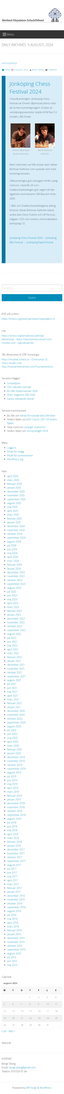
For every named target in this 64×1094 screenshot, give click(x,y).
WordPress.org (15, 459)
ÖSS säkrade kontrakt (19, 387)
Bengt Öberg (38, 70)
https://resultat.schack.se (15, 359)
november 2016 (16, 899)
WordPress (46, 1087)
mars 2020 (13, 745)
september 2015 (16, 949)
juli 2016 (11, 915)
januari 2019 (14, 799)
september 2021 (16, 676)
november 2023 (16, 576)
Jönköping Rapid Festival (39, 242)
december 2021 (16, 664)
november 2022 (16, 622)
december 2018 (16, 803)
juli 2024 (11, 545)
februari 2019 (14, 795)
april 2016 (12, 922)
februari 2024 (14, 564)
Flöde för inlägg (15, 451)
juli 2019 (11, 776)
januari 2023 (14, 614)
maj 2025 (12, 506)
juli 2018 (11, 822)
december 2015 (16, 938)
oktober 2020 (14, 718)
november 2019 (16, 761)
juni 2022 (12, 641)
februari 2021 (14, 703)
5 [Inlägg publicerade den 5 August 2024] (4, 1004)
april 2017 (12, 880)
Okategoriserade (9, 63)
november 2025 (16, 495)
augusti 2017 (14, 865)
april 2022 (12, 649)
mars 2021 (13, 699)
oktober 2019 (14, 765)
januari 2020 (14, 753)
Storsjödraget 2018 (37, 431)
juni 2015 (12, 961)
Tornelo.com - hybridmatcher (18, 342)
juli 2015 (11, 957)
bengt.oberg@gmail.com (22, 1067)
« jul (4, 1031)
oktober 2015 (14, 945)
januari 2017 (14, 891)
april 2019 (12, 788)
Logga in (11, 447)
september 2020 (16, 722)
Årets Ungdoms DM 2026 (21, 394)
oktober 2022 (14, 626)
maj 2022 (12, 645)
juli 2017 (11, 868)
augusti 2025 (14, 503)
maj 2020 (12, 738)
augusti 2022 (14, 634)
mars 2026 (13, 480)
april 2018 (12, 834)
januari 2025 (14, 522)
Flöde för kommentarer (20, 455)
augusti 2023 (14, 587)
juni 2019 (12, 780)
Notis (6, 70)
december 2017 (16, 849)
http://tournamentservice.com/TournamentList (27, 366)
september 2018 (16, 815)
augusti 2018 (14, 818)
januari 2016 (14, 934)
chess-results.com (12, 363)
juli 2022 (11, 637)
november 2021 (16, 668)
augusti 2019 (14, 772)
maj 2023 (12, 599)
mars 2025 (13, 514)
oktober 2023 (14, 580)
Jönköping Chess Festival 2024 (30, 87)
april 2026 (12, 476)
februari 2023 (14, 610)
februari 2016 (14, 930)
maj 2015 (12, 965)
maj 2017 (12, 876)
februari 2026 (14, 483)
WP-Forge (31, 1087)
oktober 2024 (14, 533)
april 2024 (12, 557)
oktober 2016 (14, 903)
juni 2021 (12, 688)
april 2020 (12, 741)
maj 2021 (12, 691)
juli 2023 (11, 591)
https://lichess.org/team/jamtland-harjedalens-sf (28, 318)
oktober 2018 (14, 811)
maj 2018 (12, 830)
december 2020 (16, 711)
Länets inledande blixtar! (20, 398)
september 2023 (16, 584)
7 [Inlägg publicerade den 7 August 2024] (21, 1004)
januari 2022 (14, 661)
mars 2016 (13, 926)
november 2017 (16, 853)
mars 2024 (13, 560)
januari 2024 (14, 568)
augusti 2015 (14, 953)
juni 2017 (12, 872)
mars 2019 (13, 791)
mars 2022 (13, 653)
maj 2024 (12, 553)
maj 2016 (12, 918)
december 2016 (16, 895)
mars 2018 (13, 838)
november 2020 (16, 714)
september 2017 (16, 861)
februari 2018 (14, 841)
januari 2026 (14, 487)
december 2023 (16, 572)
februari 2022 (14, 657)
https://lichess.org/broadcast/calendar (23, 335)
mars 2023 (13, 607)
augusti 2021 (14, 680)
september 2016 (16, 907)
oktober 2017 (14, 857)
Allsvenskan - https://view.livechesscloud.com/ (27, 339)
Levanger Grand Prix (35, 427)
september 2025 (16, 499)
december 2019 (16, 757)
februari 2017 (14, 888)
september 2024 (16, 537)
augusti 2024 (14, 541)
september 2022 (16, 630)
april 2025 (12, 510)
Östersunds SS (39, 359)
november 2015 (16, 942)
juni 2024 (12, 549)
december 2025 (16, 491)
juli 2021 (11, 684)
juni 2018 (12, 826)
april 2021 (12, 695)
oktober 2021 (14, 672)
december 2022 (16, 618)
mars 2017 (13, 884)
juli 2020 (11, 730)
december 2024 (16, 526)
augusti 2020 (14, 726)
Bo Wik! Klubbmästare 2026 (22, 391)
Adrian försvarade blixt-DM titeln (37, 415)
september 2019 (16, 768)
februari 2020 (14, 749)
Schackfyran (13, 383)
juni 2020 (12, 734)
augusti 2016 (14, 911)
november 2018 (16, 807)
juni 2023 (12, 595)
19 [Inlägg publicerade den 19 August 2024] (5, 1018)
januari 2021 (14, 707)
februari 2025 (14, 518)
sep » (11, 1031)
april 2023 (12, 603)
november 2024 (16, 530)
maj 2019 (12, 784)
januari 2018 (14, 845)
